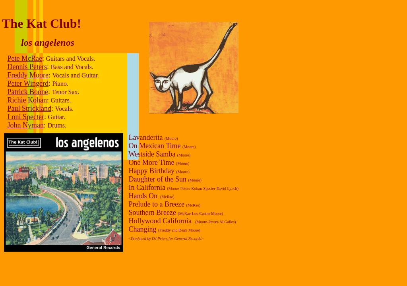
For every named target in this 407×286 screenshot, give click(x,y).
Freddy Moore (28, 75)
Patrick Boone (28, 92)
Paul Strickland (30, 108)
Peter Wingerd (28, 83)
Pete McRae (25, 58)
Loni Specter (26, 117)
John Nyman (26, 125)
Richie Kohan (27, 100)
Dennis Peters (27, 67)
